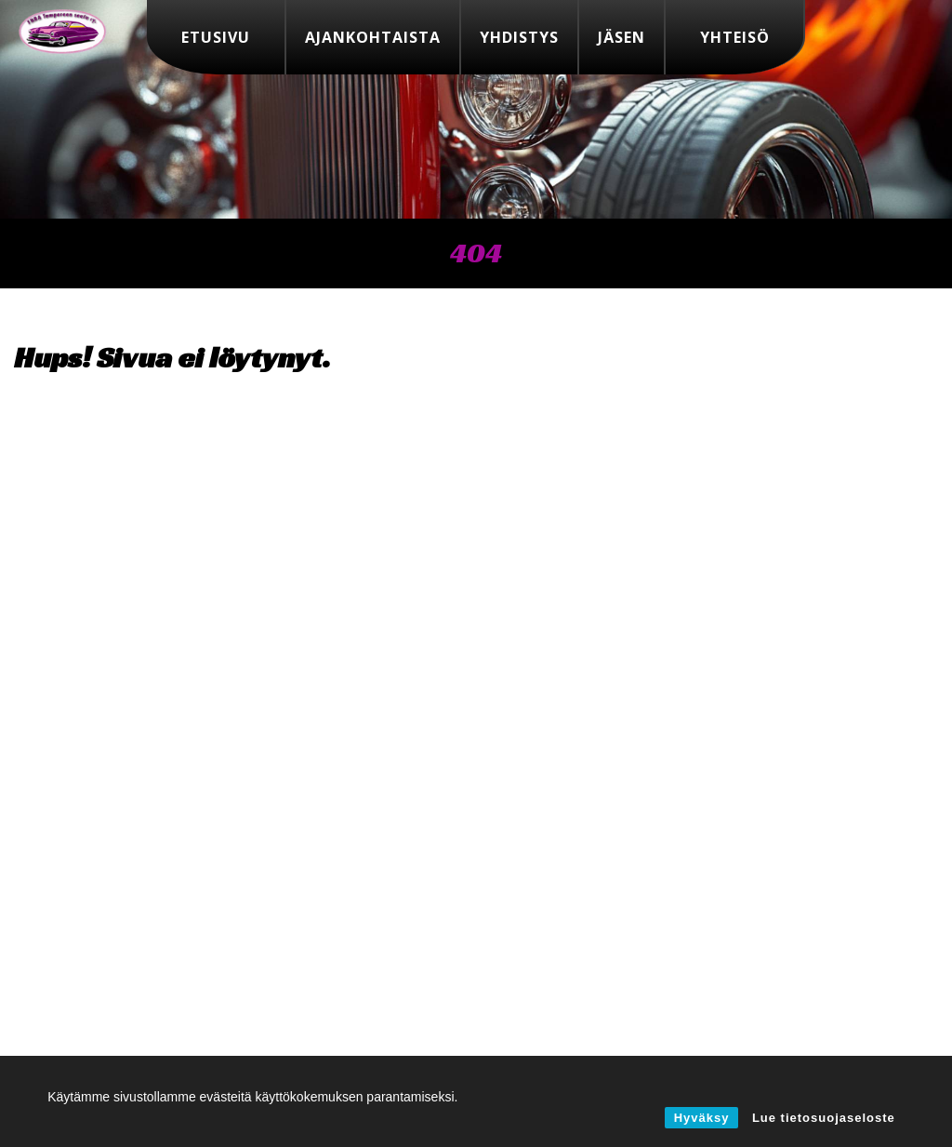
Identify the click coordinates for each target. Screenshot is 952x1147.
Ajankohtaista (373, 37)
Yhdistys (519, 37)
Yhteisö (735, 37)
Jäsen (621, 37)
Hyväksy (702, 1118)
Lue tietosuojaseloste (823, 1118)
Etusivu (215, 37)
